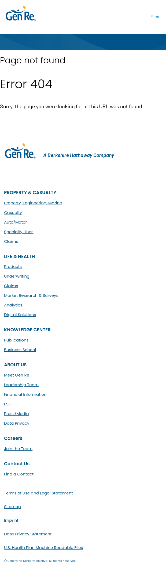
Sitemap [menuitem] (12, 506)
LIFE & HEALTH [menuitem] (19, 257)
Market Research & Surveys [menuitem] (31, 295)
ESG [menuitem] (8, 404)
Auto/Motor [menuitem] (15, 222)
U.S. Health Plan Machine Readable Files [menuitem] (43, 547)
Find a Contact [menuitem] (19, 474)
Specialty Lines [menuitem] (19, 232)
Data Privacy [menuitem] (16, 423)
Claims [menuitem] (11, 241)
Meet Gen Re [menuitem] (16, 375)
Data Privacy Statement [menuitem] (27, 534)
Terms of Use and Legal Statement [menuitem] (38, 493)
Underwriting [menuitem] (16, 276)
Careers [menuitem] (13, 438)
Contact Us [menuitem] (16, 464)
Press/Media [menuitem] (16, 413)
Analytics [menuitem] (13, 305)
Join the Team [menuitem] (18, 448)
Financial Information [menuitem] (25, 394)
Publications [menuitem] (16, 340)
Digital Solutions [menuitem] (20, 314)
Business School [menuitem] (20, 349)
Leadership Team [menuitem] (21, 384)
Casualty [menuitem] (13, 212)
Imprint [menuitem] (11, 520)
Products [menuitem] (13, 266)
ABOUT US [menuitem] (15, 365)
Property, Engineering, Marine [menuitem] (33, 203)
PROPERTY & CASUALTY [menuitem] (30, 193)
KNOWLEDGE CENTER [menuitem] (27, 330)
